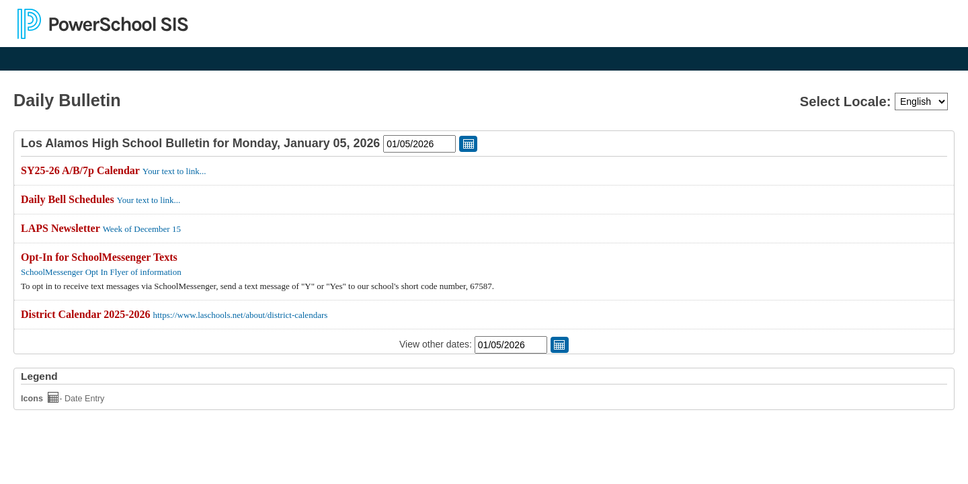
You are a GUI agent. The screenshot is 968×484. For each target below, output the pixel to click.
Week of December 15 (142, 229)
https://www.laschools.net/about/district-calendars (240, 315)
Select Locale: (847, 101)
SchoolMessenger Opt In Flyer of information (101, 272)
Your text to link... (174, 171)
